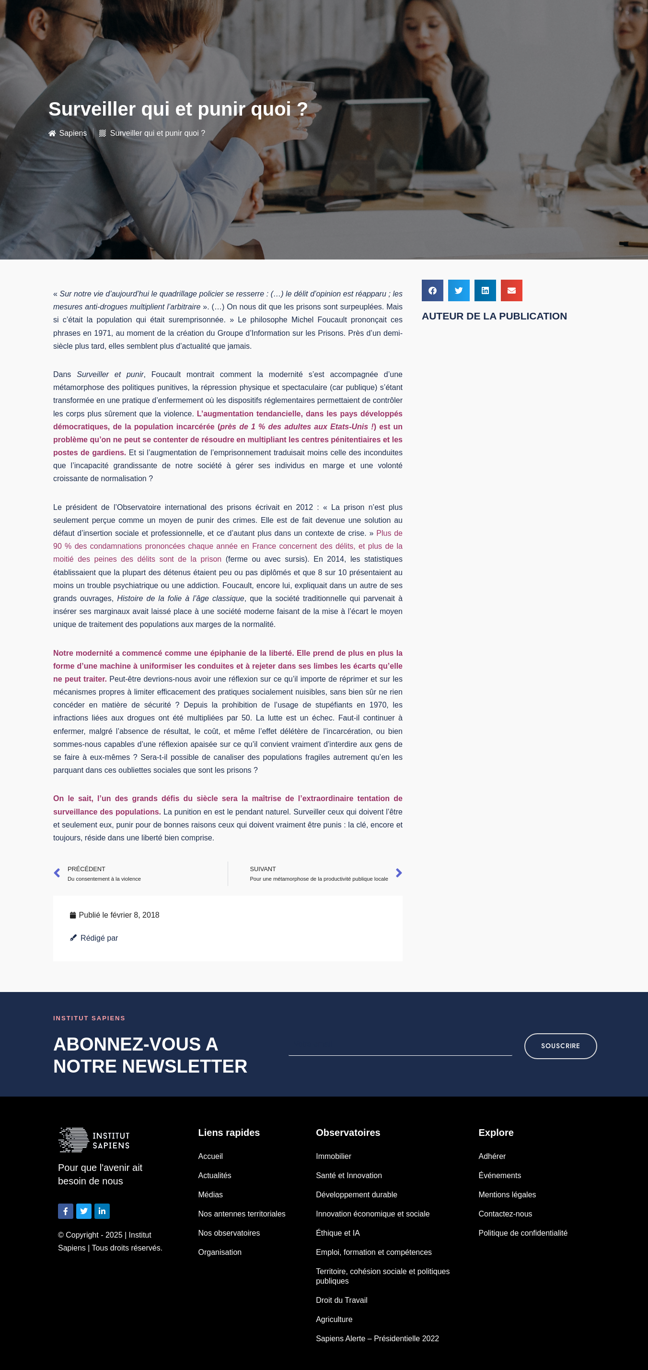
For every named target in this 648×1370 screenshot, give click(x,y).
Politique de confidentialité (522, 1233)
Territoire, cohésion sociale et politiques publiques (383, 1276)
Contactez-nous (505, 1214)
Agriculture (334, 1319)
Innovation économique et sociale (373, 1214)
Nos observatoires (229, 1233)
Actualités (214, 1175)
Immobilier (333, 1156)
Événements (499, 1175)
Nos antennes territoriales (242, 1214)
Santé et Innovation (349, 1175)
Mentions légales (507, 1195)
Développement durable (356, 1195)
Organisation (220, 1252)
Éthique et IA (338, 1233)
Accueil (210, 1156)
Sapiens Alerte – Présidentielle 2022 (377, 1339)
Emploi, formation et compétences (374, 1252)
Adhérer (492, 1156)
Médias (210, 1195)
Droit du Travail (342, 1300)
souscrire (560, 1046)
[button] (432, 290)
